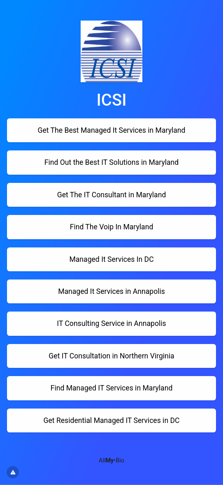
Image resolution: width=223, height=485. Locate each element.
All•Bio (111, 460)
